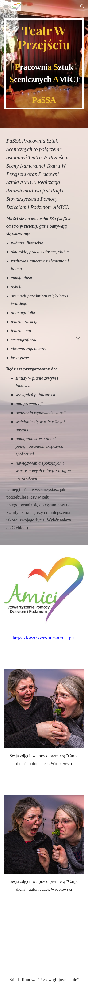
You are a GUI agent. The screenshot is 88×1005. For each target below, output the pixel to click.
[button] (5, 6)
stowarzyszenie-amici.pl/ (48, 638)
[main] (44, 63)
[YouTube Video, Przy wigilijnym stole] (44, 951)
